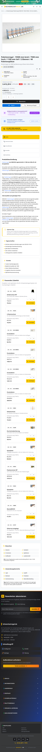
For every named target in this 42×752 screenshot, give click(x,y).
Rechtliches (7, 155)
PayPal (12, 105)
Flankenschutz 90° (12, 470)
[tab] (21, 129)
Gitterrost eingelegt (13, 528)
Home (2, 11)
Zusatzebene (10, 334)
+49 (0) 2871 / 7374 (8, 637)
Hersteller (7, 150)
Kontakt (4, 729)
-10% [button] (21, 84)
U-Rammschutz (11, 314)
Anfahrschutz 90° (12, 295)
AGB (3, 727)
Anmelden (35, 609)
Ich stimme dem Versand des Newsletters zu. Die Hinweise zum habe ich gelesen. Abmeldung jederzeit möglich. (21, 613)
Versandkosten (8, 146)
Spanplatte (10, 450)
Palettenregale (10, 199)
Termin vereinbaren (21, 666)
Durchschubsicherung (13, 431)
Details (6, 137)
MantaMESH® (11, 509)
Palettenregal (5, 162)
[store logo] (13, 6)
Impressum (23, 727)
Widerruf (4, 731)
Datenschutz (33, 612)
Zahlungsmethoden (25, 731)
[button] (18, 54)
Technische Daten (9, 141)
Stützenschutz (11, 412)
